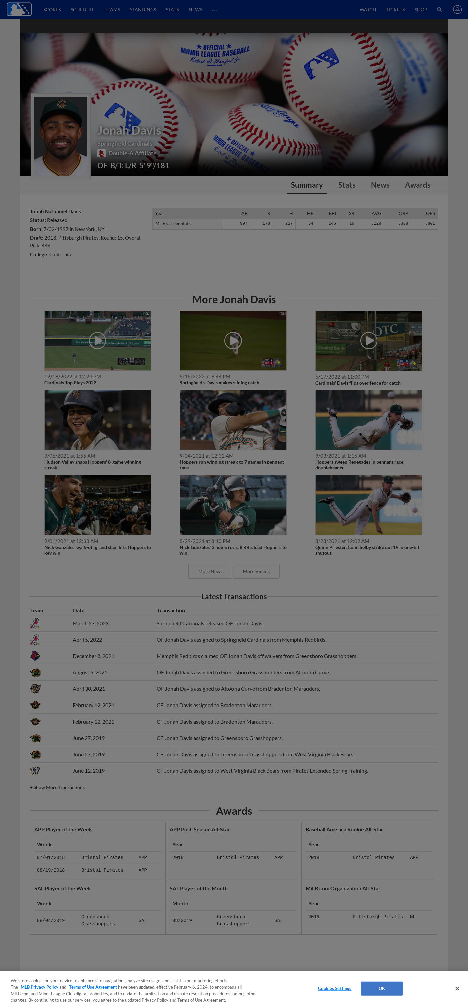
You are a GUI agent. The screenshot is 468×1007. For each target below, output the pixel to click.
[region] (234, 989)
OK (382, 988)
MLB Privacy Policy (39, 987)
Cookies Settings (334, 988)
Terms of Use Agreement (93, 987)
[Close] (457, 988)
